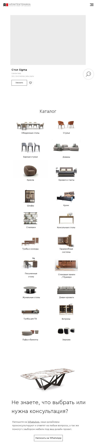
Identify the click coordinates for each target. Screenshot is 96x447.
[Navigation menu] (91, 5)
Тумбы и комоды (30, 249)
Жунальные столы (31, 297)
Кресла (30, 180)
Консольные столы (66, 228)
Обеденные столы (30, 133)
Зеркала (66, 340)
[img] (30, 122)
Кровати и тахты (66, 180)
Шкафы (30, 206)
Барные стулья (30, 157)
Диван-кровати (66, 297)
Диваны (66, 157)
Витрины (66, 319)
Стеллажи (31, 227)
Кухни (66, 205)
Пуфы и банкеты (30, 340)
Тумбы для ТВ (30, 319)
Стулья (66, 133)
